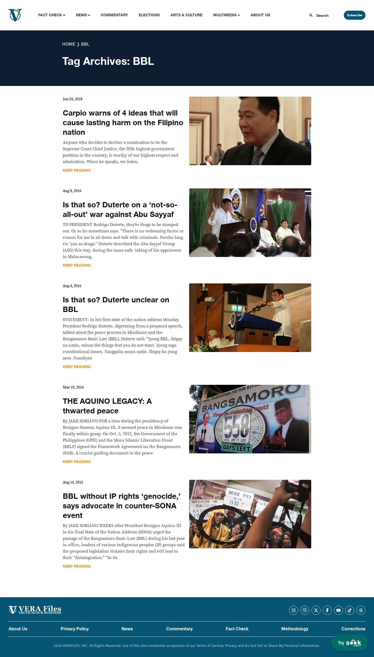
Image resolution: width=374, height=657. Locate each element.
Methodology (294, 629)
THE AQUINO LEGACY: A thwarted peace (107, 406)
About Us (260, 15)
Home (68, 44)
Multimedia (225, 15)
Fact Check (50, 15)
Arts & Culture (186, 15)
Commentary (114, 15)
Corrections (353, 629)
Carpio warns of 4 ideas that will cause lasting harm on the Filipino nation (123, 122)
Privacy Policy (75, 629)
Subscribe (354, 15)
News (81, 15)
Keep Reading (77, 170)
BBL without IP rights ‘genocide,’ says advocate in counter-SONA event (122, 506)
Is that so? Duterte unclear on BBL (116, 305)
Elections (149, 15)
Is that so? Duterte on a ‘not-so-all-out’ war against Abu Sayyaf (120, 210)
